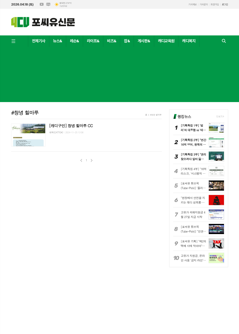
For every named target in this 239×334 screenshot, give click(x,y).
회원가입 (215, 4)
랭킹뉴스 (184, 116)
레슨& (74, 40)
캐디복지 (188, 40)
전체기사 (38, 40)
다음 (91, 160)
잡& (127, 40)
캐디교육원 (166, 40)
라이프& (93, 40)
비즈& (111, 40)
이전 (81, 160)
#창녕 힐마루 (156, 114)
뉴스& (57, 40)
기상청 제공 (63, 6)
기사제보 (192, 4)
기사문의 (204, 4)
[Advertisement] (119, 75)
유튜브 (41, 4)
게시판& (144, 40)
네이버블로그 (48, 4)
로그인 (225, 4)
